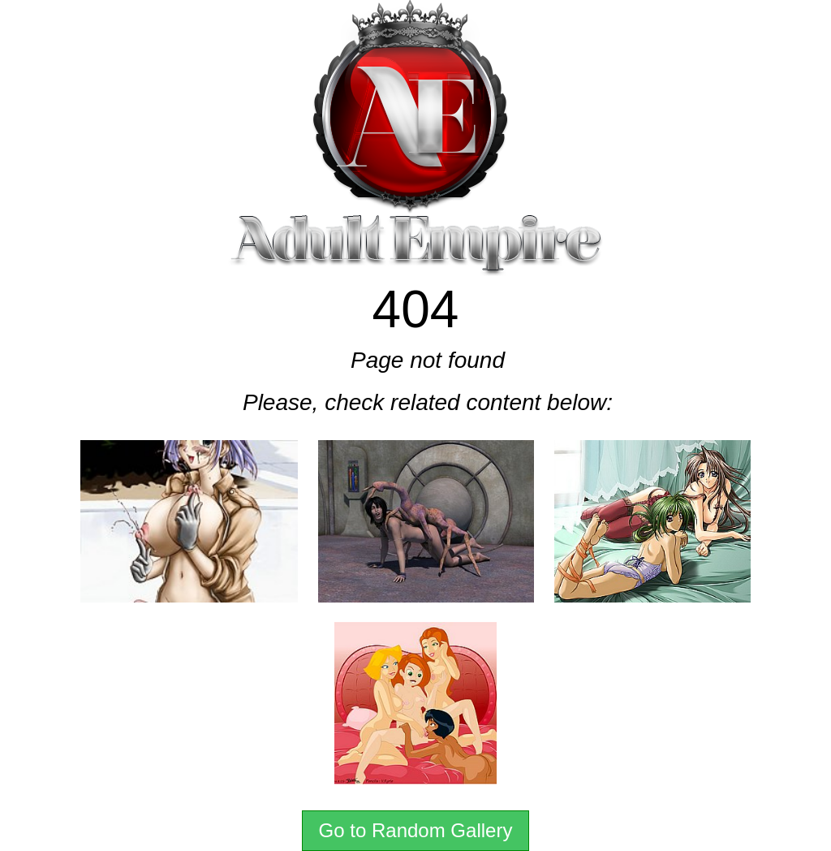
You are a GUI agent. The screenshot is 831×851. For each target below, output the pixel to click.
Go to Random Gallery (416, 830)
